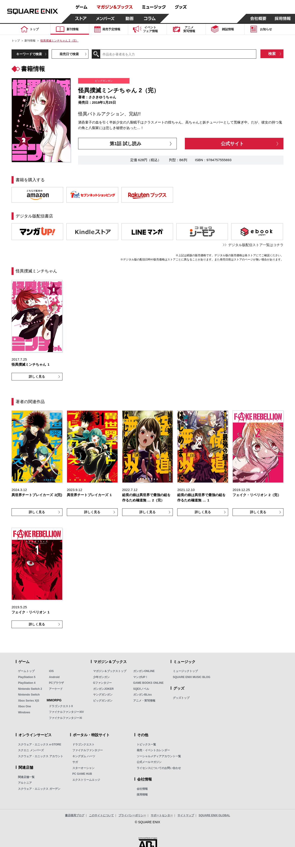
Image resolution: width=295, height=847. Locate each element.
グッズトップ (181, 697)
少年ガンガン (101, 677)
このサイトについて (101, 815)
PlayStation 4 (26, 682)
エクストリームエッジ (86, 779)
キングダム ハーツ (83, 756)
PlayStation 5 (26, 677)
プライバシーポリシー (132, 815)
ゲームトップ (26, 671)
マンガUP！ (140, 677)
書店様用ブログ (74, 815)
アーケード (56, 688)
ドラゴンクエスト (83, 744)
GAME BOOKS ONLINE (148, 682)
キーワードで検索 (29, 54)
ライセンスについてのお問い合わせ (159, 768)
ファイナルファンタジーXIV (66, 712)
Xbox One (24, 706)
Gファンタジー (102, 682)
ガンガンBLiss (142, 694)
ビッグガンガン (102, 700)
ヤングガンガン (102, 694)
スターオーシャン (83, 768)
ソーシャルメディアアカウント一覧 (159, 756)
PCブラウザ (56, 682)
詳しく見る (37, 376)
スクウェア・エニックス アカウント (40, 756)
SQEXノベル (141, 688)
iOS (51, 671)
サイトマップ (185, 815)
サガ (75, 762)
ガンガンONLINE (144, 671)
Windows (24, 712)
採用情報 (142, 794)
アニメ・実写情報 (144, 700)
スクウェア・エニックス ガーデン (39, 788)
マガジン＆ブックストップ (109, 671)
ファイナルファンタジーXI (65, 718)
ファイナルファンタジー (87, 750)
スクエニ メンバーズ (31, 750)
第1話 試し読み (125, 143)
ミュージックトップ (185, 671)
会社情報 (142, 788)
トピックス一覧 (146, 744)
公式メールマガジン (149, 762)
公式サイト (232, 143)
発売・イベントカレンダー (153, 750)
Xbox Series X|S (28, 700)
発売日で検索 (69, 54)
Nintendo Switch (29, 694)
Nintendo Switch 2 (30, 688)
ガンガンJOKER (103, 688)
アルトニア (25, 782)
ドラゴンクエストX (61, 706)
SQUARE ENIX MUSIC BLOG (191, 677)
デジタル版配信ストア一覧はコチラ (255, 245)
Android (54, 677)
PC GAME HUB (82, 773)
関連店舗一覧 (26, 777)
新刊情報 (29, 40)
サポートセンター (162, 815)
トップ (16, 40)
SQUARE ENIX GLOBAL (214, 815)
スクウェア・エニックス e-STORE (39, 744)
